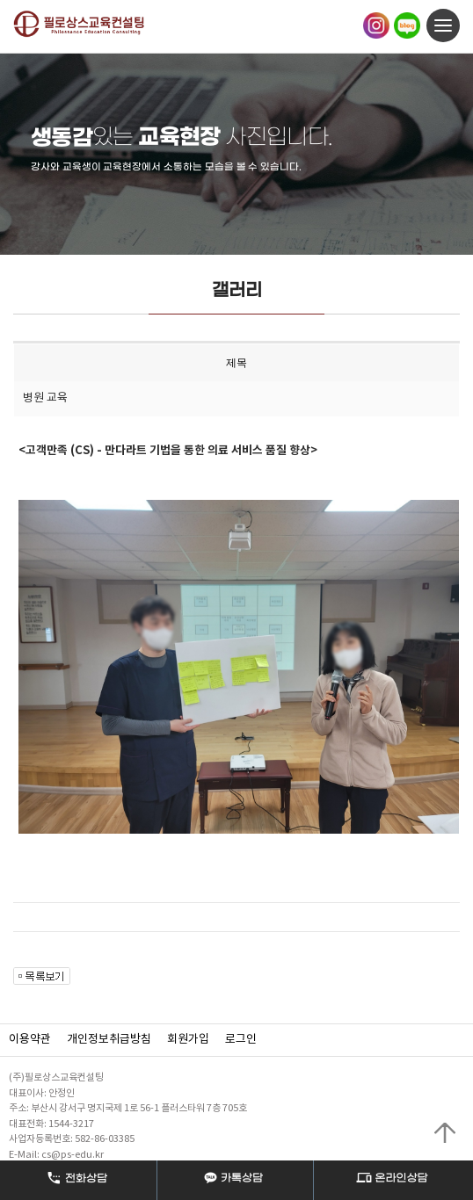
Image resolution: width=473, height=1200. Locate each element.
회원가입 (188, 1039)
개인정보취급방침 (109, 1039)
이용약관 (30, 1039)
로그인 (241, 1039)
